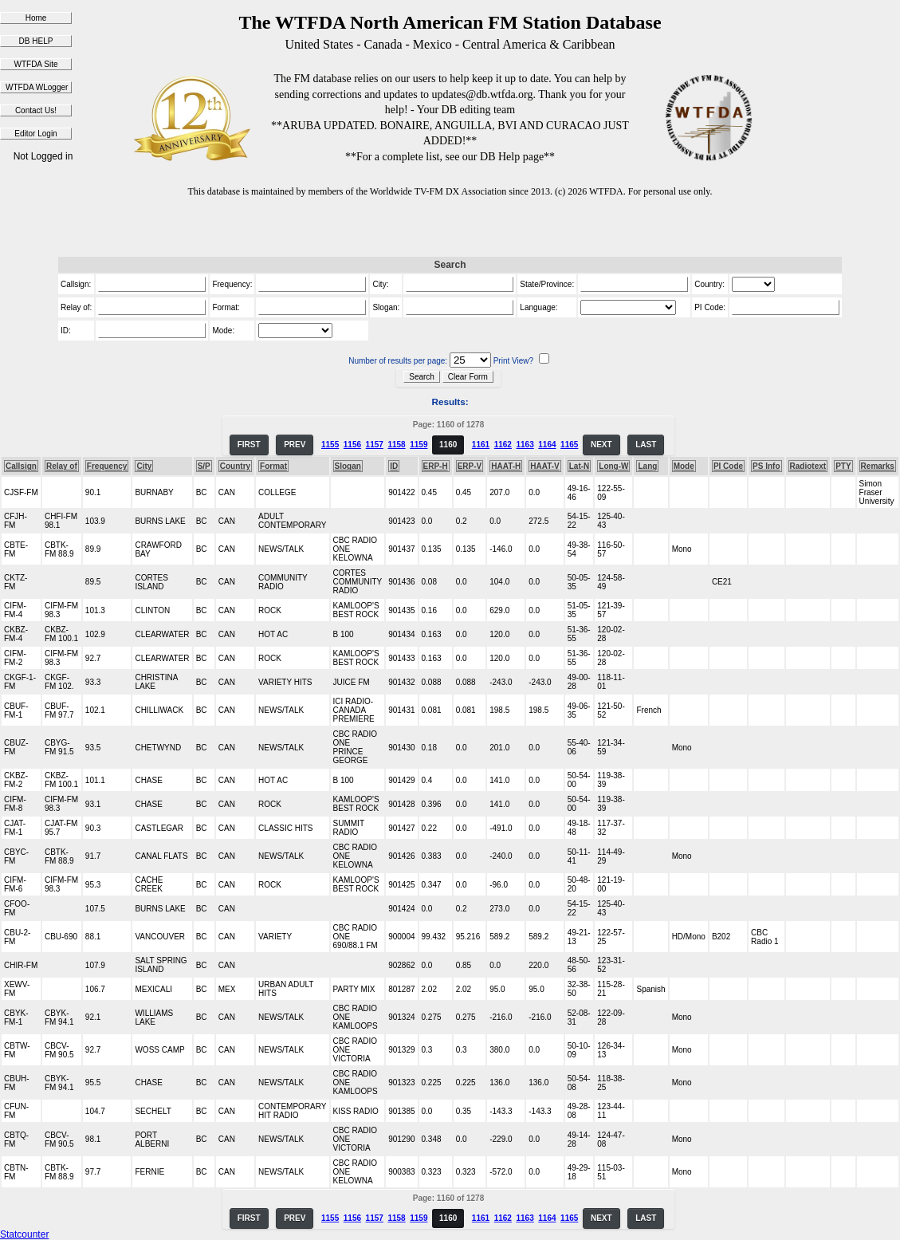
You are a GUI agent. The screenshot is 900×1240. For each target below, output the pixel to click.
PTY (843, 466)
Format (273, 466)
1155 (330, 444)
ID (394, 466)
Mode (684, 466)
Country (235, 466)
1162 (503, 444)
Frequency (107, 466)
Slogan (348, 466)
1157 (374, 444)
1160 (448, 444)
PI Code (728, 466)
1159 (418, 444)
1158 (396, 444)
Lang (647, 466)
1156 (352, 444)
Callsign (21, 466)
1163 (524, 444)
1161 (480, 444)
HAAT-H (506, 466)
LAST (645, 444)
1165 (569, 444)
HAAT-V (544, 466)
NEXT (601, 444)
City (143, 466)
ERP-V (470, 466)
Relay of (61, 466)
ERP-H (435, 466)
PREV (294, 444)
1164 (547, 444)
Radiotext (808, 466)
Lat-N (579, 466)
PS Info (766, 466)
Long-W (613, 466)
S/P (204, 466)
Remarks (877, 466)
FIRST (249, 444)
